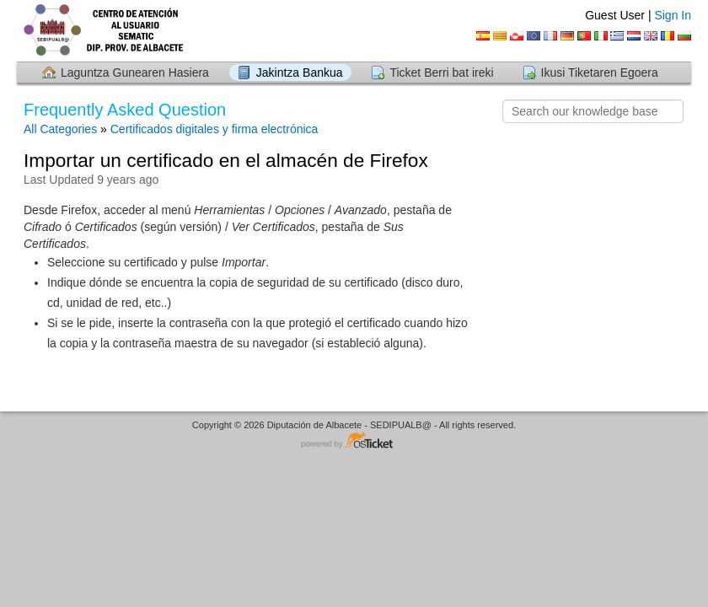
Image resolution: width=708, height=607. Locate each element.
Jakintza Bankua (299, 72)
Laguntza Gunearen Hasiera (135, 72)
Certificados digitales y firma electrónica (214, 129)
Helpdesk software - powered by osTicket (354, 441)
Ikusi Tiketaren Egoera (599, 72)
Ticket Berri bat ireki (441, 72)
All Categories (60, 129)
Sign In (672, 15)
